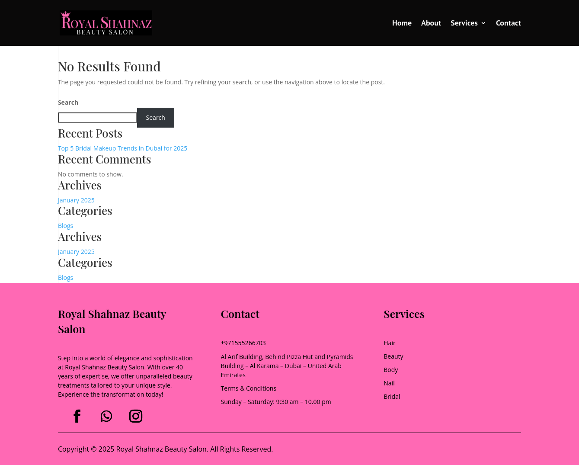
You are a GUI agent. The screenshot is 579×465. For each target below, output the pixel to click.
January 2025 (76, 200)
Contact (508, 24)
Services (464, 24)
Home (402, 24)
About (431, 24)
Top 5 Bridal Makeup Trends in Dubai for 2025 (122, 148)
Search (68, 102)
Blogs (65, 225)
